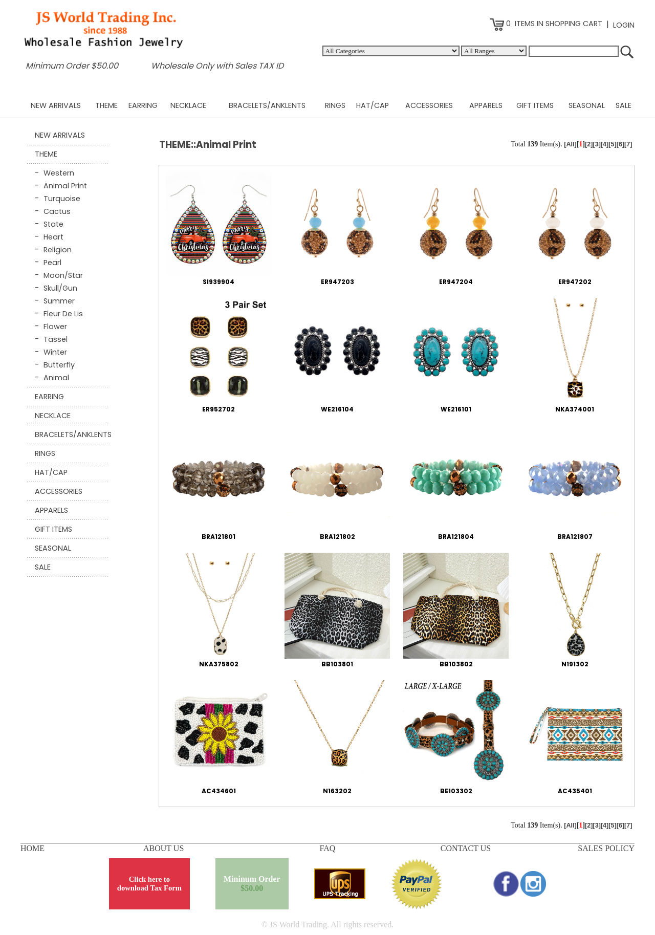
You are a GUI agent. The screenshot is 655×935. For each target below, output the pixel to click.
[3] (596, 144)
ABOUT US (163, 848)
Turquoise (61, 198)
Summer (59, 301)
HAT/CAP (372, 105)
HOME (32, 848)
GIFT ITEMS (535, 105)
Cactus (57, 211)
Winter (55, 352)
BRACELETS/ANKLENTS (267, 105)
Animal (56, 378)
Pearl (52, 262)
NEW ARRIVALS (56, 105)
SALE (623, 105)
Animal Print (65, 186)
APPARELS (486, 105)
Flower (55, 326)
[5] (612, 144)
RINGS (335, 105)
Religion (57, 250)
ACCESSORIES (429, 105)
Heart (53, 237)
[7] (628, 144)
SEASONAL (587, 105)
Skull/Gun (60, 288)
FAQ (328, 848)
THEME (106, 105)
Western (58, 173)
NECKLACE (188, 105)
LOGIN (624, 25)
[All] (570, 144)
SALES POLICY (606, 848)
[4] (604, 144)
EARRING (143, 105)
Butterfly (59, 365)
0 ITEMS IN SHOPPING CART (546, 23)
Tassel (55, 339)
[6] (620, 144)
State (53, 224)
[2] (589, 144)
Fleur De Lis (63, 314)
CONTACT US (466, 848)
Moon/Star (63, 275)
